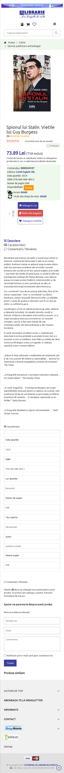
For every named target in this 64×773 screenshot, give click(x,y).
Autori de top (13, 690)
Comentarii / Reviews (20, 249)
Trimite (10, 663)
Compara (53, 145)
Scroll (58, 767)
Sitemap (8, 746)
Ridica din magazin (32, 213)
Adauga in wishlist (32, 221)
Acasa (11, 42)
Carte (22, 42)
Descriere (12, 241)
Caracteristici (14, 245)
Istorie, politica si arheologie (24, 46)
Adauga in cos (29, 205)
